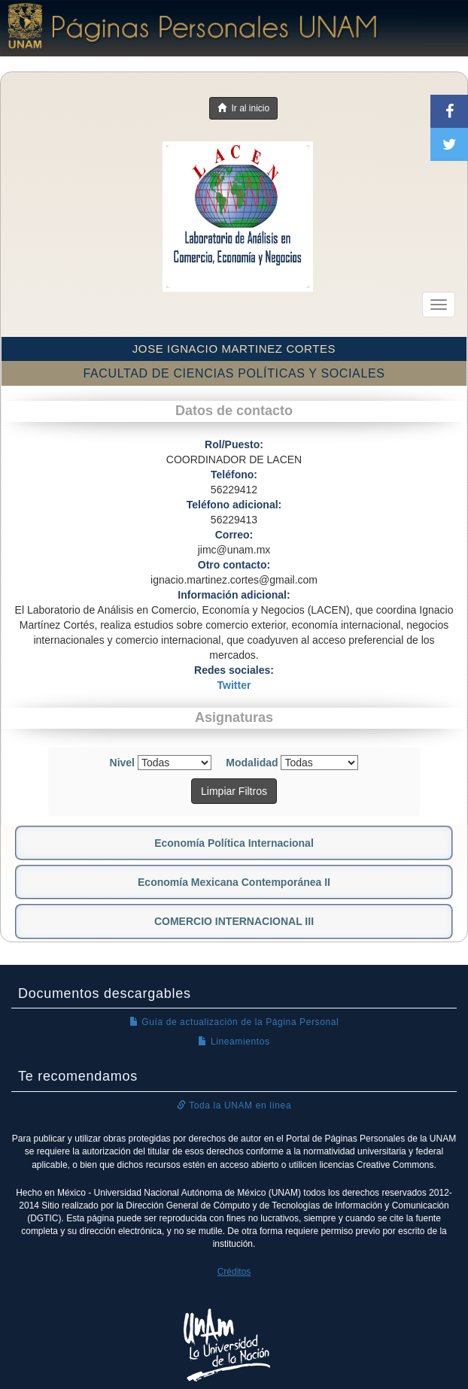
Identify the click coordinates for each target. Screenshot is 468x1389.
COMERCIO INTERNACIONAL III (234, 921)
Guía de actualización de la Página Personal (234, 1022)
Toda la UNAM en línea (234, 1105)
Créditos (234, 1271)
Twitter (234, 685)
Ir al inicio (243, 108)
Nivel (122, 763)
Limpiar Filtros (234, 791)
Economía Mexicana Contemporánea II (234, 882)
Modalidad (252, 763)
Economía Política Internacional (234, 843)
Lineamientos (233, 1041)
